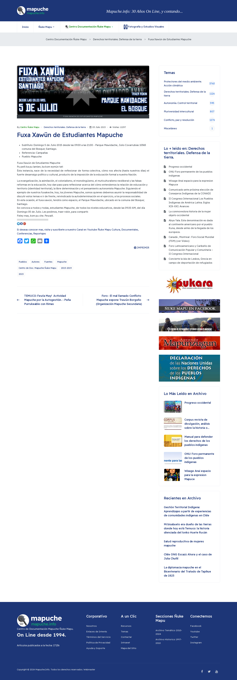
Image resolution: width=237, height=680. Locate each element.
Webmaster (89, 669)
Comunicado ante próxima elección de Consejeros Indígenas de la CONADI (191, 191)
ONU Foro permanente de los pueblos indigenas (190, 173)
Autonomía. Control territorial (189, 103)
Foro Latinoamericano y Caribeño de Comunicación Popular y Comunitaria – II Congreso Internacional (191, 249)
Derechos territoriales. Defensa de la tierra (65, 127)
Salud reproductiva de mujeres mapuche (184, 543)
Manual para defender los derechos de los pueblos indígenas (198, 441)
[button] (47, 27)
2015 (21, 274)
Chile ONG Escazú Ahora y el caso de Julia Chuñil (188, 556)
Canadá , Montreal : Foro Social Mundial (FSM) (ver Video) (191, 238)
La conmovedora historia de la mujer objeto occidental (190, 213)
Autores (35, 261)
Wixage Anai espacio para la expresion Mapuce (191, 182)
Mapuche (62, 261)
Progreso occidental (180, 166)
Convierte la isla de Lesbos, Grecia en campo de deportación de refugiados (190, 260)
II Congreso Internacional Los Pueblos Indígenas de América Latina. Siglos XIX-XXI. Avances (191, 202)
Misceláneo (189, 128)
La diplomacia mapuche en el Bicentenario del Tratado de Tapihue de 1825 (187, 571)
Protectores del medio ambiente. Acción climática (189, 83)
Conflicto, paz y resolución (189, 120)
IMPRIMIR (141, 247)
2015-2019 (66, 268)
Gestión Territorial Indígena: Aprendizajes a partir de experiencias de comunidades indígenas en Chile (187, 511)
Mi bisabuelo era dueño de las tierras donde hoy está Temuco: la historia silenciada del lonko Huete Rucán (187, 528)
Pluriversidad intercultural (189, 111)
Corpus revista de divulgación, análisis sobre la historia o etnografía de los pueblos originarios (197, 424)
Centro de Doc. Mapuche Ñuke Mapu (37, 268)
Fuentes (48, 261)
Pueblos (23, 261)
